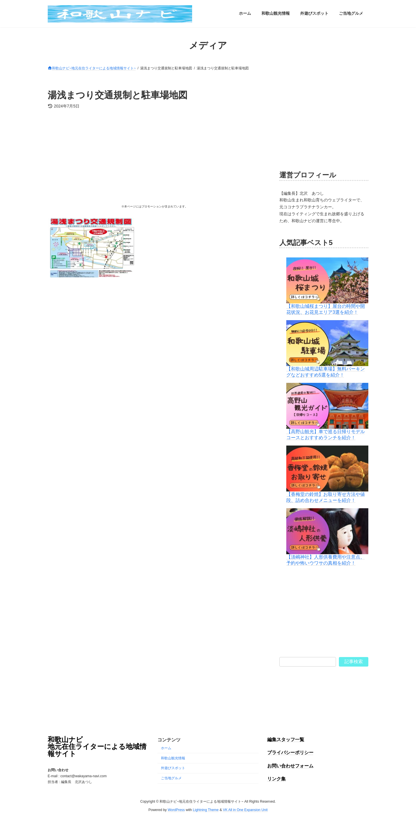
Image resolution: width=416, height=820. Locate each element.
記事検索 (353, 661)
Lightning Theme (206, 810)
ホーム (166, 748)
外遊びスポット (173, 768)
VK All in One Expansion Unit (245, 810)
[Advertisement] (154, 158)
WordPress (176, 810)
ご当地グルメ (171, 778)
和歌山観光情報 (173, 758)
